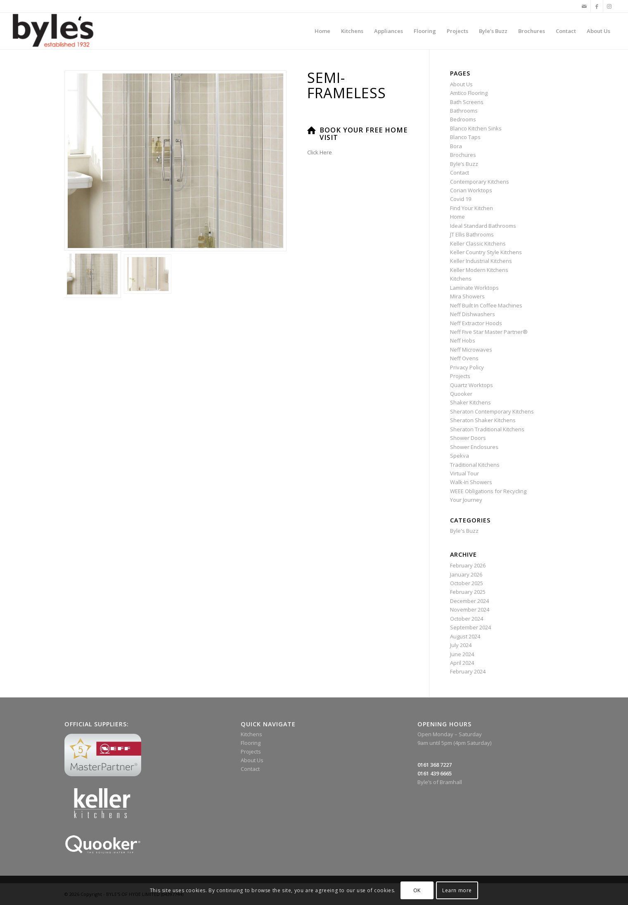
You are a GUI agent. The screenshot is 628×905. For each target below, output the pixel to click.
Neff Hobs (462, 340)
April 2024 (462, 662)
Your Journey (466, 499)
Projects (460, 376)
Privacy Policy (467, 367)
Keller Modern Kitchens (479, 270)
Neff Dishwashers (472, 314)
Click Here (319, 152)
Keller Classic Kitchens (478, 243)
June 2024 (462, 654)
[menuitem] (322, 31)
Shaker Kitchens (470, 402)
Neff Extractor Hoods (476, 323)
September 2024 (470, 627)
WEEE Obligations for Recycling (488, 491)
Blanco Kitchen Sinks (476, 128)
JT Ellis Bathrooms (472, 234)
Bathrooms (464, 110)
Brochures (463, 154)
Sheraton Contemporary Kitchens (492, 411)
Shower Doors (468, 438)
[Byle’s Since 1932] (53, 31)
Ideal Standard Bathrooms (483, 225)
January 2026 (466, 574)
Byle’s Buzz (464, 164)
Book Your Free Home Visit (364, 133)
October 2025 (466, 583)
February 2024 (468, 671)
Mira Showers (467, 296)
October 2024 (466, 618)
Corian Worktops (471, 190)
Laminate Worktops (474, 287)
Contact (459, 172)
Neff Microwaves (471, 349)
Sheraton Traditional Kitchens (487, 429)
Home (457, 216)
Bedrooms (463, 119)
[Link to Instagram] (609, 6)
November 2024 (469, 609)
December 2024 (469, 601)
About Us (461, 84)
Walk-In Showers (471, 482)
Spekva (459, 455)
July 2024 (461, 645)
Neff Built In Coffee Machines (486, 305)
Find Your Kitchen (471, 208)
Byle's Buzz (464, 530)
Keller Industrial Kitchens (481, 261)
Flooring (251, 743)
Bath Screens (466, 102)
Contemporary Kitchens (479, 181)
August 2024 (465, 636)
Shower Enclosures (474, 447)
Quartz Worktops (471, 385)
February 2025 (468, 591)
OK (417, 890)
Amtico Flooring (469, 93)
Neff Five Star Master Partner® (489, 332)
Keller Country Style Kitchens (486, 252)
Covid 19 (460, 199)
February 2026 (468, 565)
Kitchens (461, 278)
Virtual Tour (464, 473)
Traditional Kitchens (475, 464)
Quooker (461, 393)
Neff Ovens (464, 358)
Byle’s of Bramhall (439, 782)
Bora (456, 146)
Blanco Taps (465, 137)
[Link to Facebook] (597, 6)
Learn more (457, 890)
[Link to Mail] (584, 6)
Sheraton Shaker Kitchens (483, 420)
